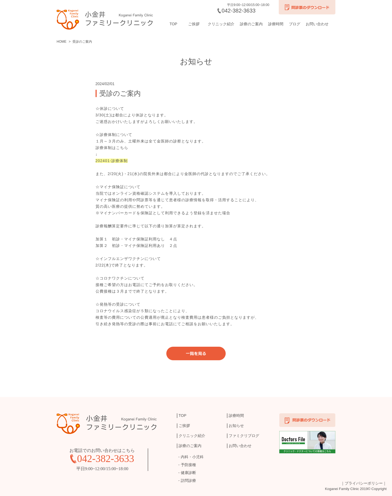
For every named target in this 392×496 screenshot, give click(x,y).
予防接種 (188, 465)
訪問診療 (188, 480)
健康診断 (188, 472)
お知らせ (236, 425)
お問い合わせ (317, 24)
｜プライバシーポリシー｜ (364, 483)
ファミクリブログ (244, 435)
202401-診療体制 (112, 161)
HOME (61, 42)
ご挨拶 (194, 24)
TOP (173, 24)
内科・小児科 (192, 457)
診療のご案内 (251, 24)
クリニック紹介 (221, 24)
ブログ (294, 24)
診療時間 (275, 24)
